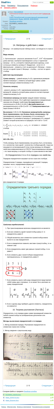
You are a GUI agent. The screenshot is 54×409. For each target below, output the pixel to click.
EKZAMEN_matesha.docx (13, 394)
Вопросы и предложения (24, 407)
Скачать (15, 31)
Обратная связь (11, 407)
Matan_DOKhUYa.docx (12, 397)
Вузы (3, 6)
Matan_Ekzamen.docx (12, 400)
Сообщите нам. (46, 13)
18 (51, 397)
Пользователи (22, 6)
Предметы (11, 6)
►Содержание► (1, 68)
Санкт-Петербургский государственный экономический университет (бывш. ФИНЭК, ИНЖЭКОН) (28, 18)
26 (51, 394)
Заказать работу (10, 8)
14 (51, 400)
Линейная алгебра (15, 21)
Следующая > (47, 39)
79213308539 (18, 12)
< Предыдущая (10, 39)
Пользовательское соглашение (41, 407)
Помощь (3, 407)
